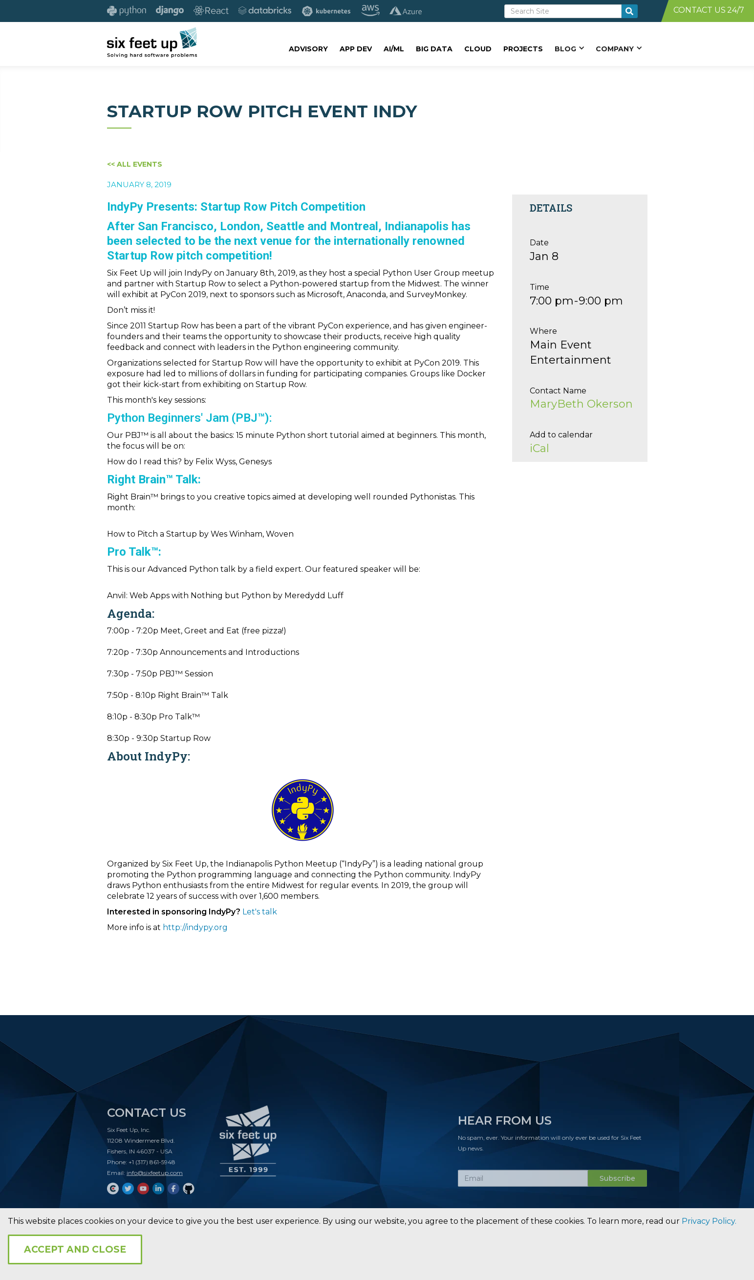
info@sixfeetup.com (155, 1176)
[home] (152, 42)
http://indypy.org (195, 927)
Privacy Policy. (709, 1221)
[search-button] (630, 11)
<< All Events (134, 164)
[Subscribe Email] (523, 1182)
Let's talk (259, 911)
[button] (569, 48)
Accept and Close (75, 1249)
